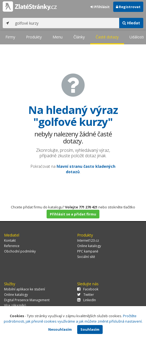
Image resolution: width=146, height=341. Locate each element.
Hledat (131, 22)
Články (79, 37)
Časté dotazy (107, 37)
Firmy (10, 37)
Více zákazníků (15, 305)
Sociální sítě (86, 256)
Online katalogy (89, 246)
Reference (12, 246)
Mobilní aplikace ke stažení (24, 289)
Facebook (87, 289)
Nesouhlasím (60, 329)
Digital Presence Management (27, 300)
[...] (65, 23)
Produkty (34, 37)
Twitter (85, 294)
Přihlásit (100, 6)
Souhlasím (89, 329)
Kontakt (10, 240)
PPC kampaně (87, 251)
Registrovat (128, 6)
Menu (58, 37)
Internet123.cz (88, 240)
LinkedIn (86, 300)
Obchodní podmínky (20, 251)
